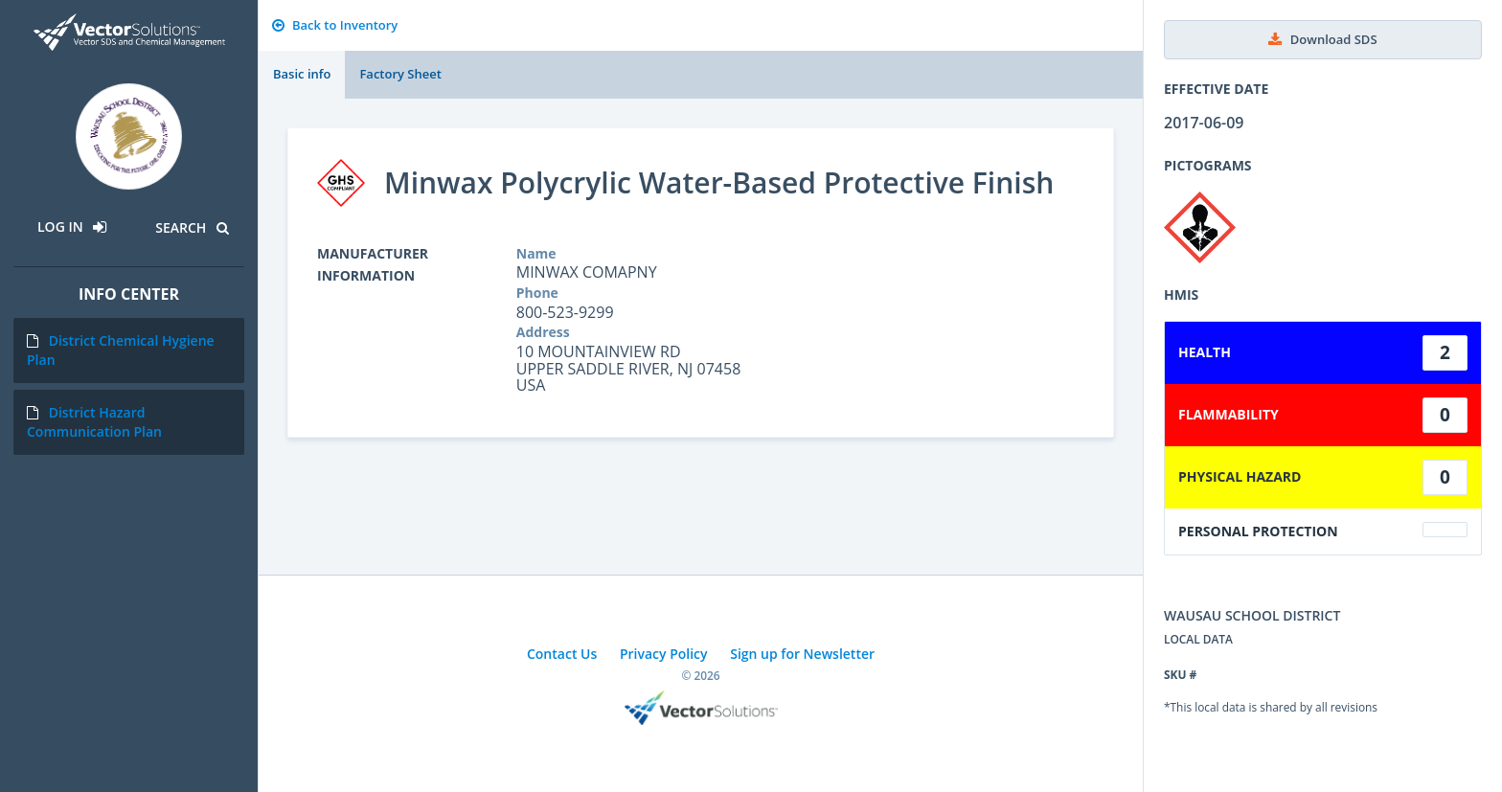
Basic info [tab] (301, 73)
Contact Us (562, 654)
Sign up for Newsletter (802, 654)
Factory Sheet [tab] (400, 73)
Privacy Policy (664, 654)
